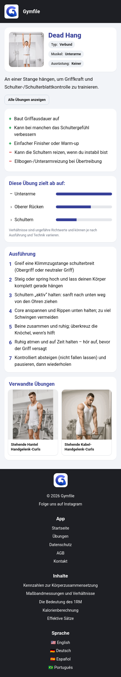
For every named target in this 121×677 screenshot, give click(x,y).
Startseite (60, 528)
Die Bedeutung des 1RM (60, 602)
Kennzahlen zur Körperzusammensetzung (60, 585)
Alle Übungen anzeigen (27, 100)
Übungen (60, 536)
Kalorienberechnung (61, 610)
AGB (60, 553)
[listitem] (33, 422)
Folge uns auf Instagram (60, 504)
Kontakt (61, 561)
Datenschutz (60, 544)
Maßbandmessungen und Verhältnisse (60, 593)
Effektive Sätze (60, 618)
